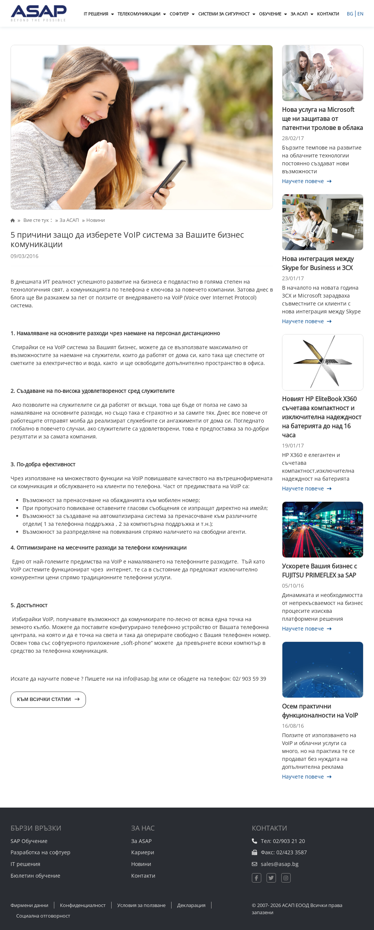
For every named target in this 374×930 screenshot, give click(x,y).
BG (350, 14)
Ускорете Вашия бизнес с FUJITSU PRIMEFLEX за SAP (319, 570)
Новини (141, 863)
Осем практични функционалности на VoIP (320, 710)
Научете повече (306, 181)
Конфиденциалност (83, 905)
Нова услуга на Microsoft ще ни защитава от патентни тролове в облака (322, 118)
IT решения (25, 863)
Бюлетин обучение (35, 875)
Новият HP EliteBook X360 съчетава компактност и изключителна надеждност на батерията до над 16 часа (322, 417)
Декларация (191, 905)
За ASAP (141, 840)
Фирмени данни (29, 905)
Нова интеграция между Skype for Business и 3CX (318, 263)
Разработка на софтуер (41, 852)
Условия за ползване (141, 905)
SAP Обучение (29, 840)
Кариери (142, 852)
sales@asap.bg (280, 863)
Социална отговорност (43, 915)
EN (360, 14)
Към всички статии (48, 699)
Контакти (143, 875)
